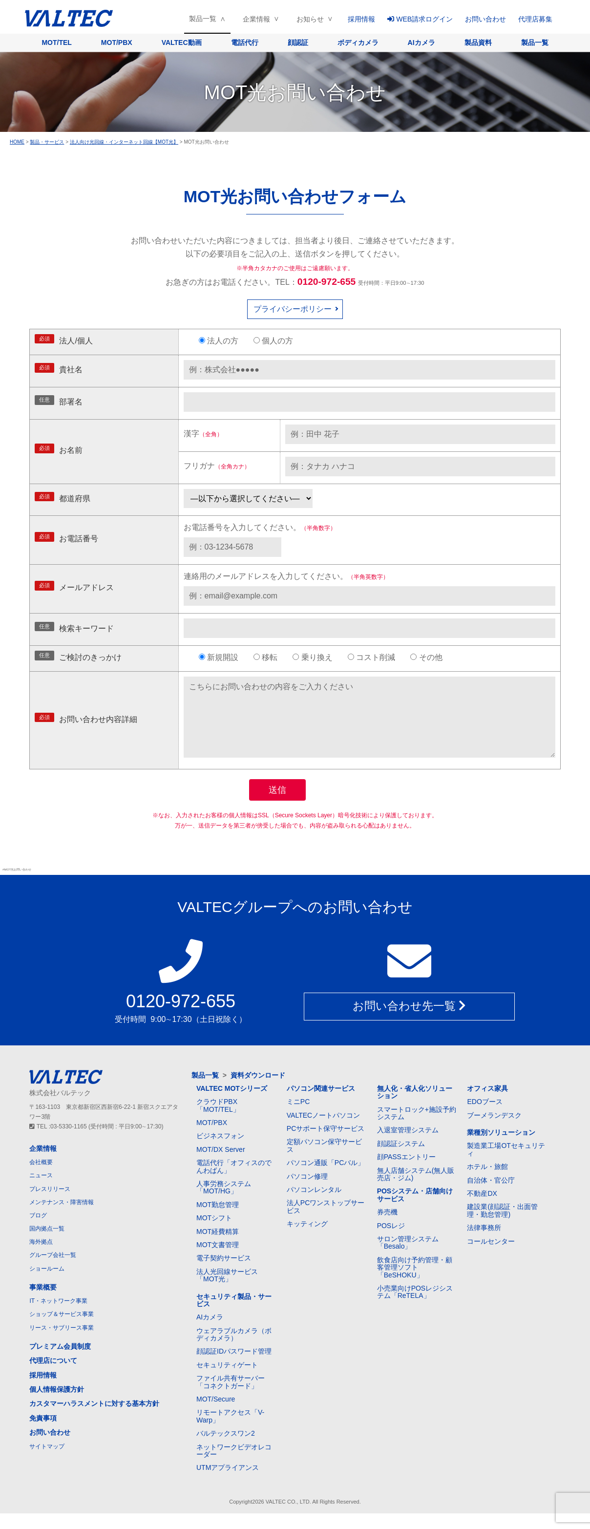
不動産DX (482, 1209)
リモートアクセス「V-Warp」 (230, 1431)
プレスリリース (49, 1204)
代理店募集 (535, 19)
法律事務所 (484, 1243)
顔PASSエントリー (406, 1172)
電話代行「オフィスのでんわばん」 (234, 1181)
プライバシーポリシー (292, 309)
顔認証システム (401, 1159)
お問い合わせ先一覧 (409, 1022)
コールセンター (491, 1257)
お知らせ (310, 19)
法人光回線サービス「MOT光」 (227, 1290)
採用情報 (361, 19)
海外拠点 (41, 1257)
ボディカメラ (358, 42)
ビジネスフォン (220, 1151)
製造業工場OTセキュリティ (506, 1164)
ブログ (38, 1231)
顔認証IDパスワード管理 (234, 1367)
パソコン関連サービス (321, 1104)
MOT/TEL (56, 42)
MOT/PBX (116, 42)
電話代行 (244, 42)
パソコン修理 (307, 1192)
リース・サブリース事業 (61, 1343)
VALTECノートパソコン (323, 1131)
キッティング (307, 1239)
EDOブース (484, 1117)
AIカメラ (421, 42)
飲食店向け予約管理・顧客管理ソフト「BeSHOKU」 (414, 1283)
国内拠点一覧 (46, 1244)
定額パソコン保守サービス (324, 1160)
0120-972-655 (326, 281)
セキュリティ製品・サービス (234, 1315)
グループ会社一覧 (52, 1270)
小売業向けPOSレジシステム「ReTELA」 (415, 1307)
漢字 (203, 433)
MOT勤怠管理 (217, 1220)
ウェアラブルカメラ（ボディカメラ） (234, 1350)
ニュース (41, 1191)
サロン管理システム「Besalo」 (408, 1258)
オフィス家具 (487, 1104)
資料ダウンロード (258, 1091)
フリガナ (217, 466)
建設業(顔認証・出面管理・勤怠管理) (502, 1225)
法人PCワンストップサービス (325, 1222)
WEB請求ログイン (420, 19)
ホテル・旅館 (487, 1182)
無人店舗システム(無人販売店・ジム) (416, 1189)
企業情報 (256, 19)
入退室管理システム (408, 1145)
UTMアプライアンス (227, 1483)
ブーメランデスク (494, 1131)
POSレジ (391, 1241)
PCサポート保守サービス (325, 1144)
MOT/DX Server (220, 1165)
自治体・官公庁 (491, 1196)
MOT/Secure (215, 1415)
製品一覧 (202, 18)
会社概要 (41, 1177)
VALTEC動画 (182, 42)
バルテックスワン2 (225, 1449)
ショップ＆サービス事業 (61, 1329)
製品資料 (478, 42)
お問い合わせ (485, 19)
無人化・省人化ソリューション (414, 1107)
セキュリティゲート (227, 1380)
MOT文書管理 (217, 1260)
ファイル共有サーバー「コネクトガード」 (230, 1397)
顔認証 (298, 42)
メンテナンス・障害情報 (61, 1217)
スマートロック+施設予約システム (416, 1128)
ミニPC (298, 1117)
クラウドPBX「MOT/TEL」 (218, 1120)
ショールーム (46, 1284)
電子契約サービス (223, 1273)
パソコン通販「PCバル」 (325, 1178)
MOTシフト (214, 1233)
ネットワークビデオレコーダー (234, 1466)
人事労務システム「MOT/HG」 (223, 1202)
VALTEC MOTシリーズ (231, 1104)
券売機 (387, 1228)
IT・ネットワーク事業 (58, 1316)
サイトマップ (46, 1462)
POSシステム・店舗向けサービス (415, 1210)
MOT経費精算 (217, 1247)
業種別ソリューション (501, 1148)
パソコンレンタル (314, 1205)
